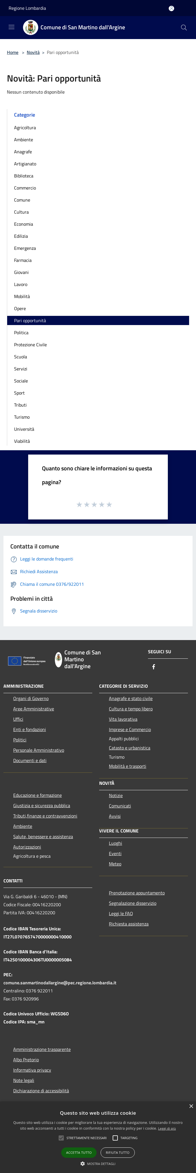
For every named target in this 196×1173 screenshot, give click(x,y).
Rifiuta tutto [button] (117, 1152)
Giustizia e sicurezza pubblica (41, 805)
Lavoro (20, 284)
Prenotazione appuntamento (137, 892)
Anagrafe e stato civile (131, 698)
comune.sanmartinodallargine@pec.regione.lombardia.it (59, 982)
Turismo (22, 416)
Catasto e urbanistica (129, 747)
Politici (19, 739)
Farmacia (23, 260)
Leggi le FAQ (121, 913)
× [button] (191, 1106)
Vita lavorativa (123, 719)
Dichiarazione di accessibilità (41, 1090)
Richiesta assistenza (129, 923)
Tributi (20, 404)
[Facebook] (154, 667)
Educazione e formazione (37, 795)
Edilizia (21, 236)
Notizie (116, 795)
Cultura (21, 211)
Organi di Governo (31, 698)
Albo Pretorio (26, 1059)
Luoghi (115, 843)
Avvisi (115, 816)
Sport (19, 392)
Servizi (20, 368)
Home (12, 52)
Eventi (115, 853)
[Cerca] (183, 27)
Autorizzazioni (27, 846)
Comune (22, 199)
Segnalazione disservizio (132, 903)
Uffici (18, 719)
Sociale (21, 380)
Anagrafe (23, 151)
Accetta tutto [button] (79, 1152)
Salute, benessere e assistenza (43, 836)
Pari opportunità (30, 320)
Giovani (21, 272)
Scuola (20, 356)
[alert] (98, 1137)
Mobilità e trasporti (127, 766)
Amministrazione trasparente (42, 1049)
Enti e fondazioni (29, 729)
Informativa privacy (32, 1069)
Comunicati (120, 805)
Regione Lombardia (27, 8)
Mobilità (22, 296)
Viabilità (22, 441)
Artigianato (25, 163)
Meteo (115, 863)
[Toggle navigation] (11, 27)
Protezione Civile (30, 344)
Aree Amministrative (33, 708)
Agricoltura (25, 127)
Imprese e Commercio (130, 729)
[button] (86, 1138)
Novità (33, 52)
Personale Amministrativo (38, 750)
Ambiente (23, 139)
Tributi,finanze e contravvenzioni (45, 815)
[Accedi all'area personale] (171, 8)
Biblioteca (23, 175)
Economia (23, 224)
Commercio (25, 187)
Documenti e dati (30, 760)
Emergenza (25, 248)
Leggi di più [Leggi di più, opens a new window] (167, 1128)
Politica (21, 332)
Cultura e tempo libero (131, 708)
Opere (20, 308)
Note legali (23, 1080)
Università (24, 429)
